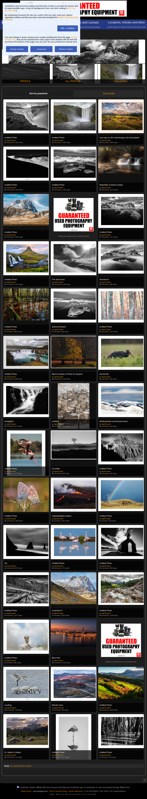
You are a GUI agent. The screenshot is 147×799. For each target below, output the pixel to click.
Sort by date (108, 93)
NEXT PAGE (26, 766)
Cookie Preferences (76, 791)
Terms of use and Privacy (58, 791)
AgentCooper (11, 140)
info (87, 236)
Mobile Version (26, 791)
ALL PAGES (14, 766)
